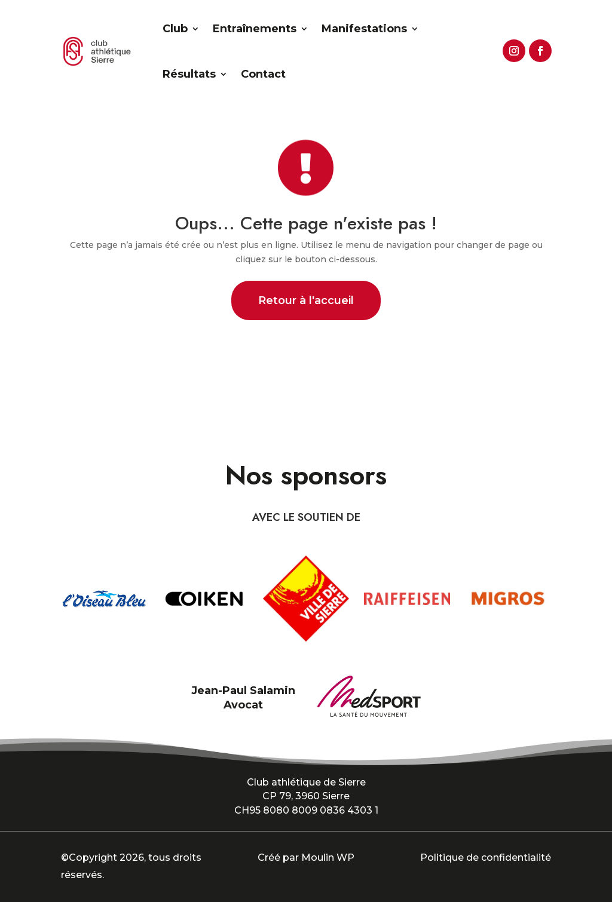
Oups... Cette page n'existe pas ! (306, 223)
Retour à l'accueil (306, 300)
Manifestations (364, 28)
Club (175, 28)
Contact (263, 74)
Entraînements (254, 28)
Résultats (189, 74)
